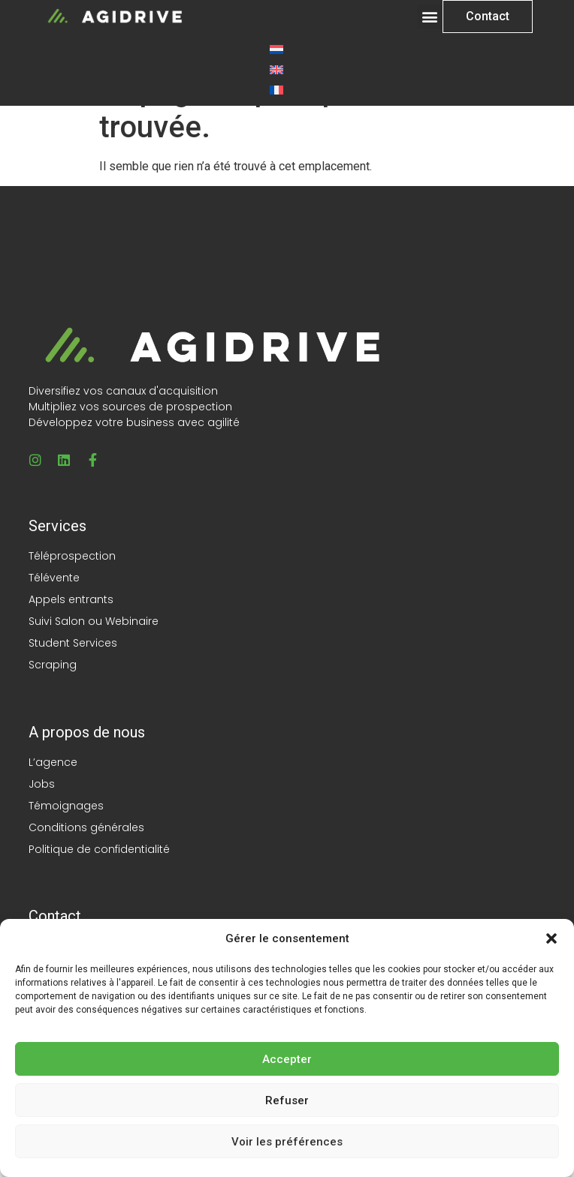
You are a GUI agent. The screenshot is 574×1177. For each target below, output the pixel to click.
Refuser (287, 1100)
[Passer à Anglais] (276, 69)
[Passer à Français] (276, 90)
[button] (551, 938)
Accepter (287, 1059)
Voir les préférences (287, 1141)
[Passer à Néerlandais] (276, 49)
